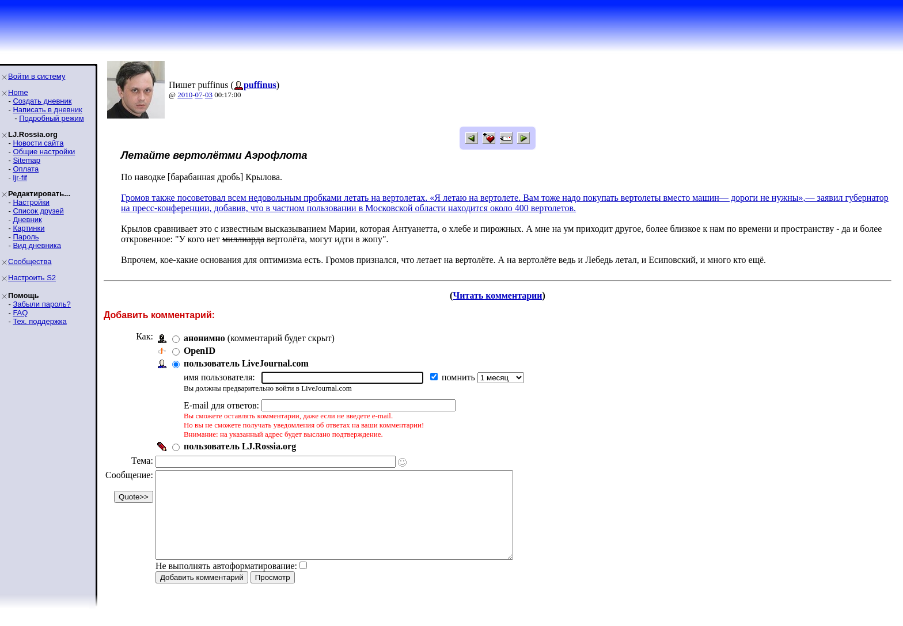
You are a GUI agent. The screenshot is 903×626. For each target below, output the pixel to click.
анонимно (204, 338)
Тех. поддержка (39, 321)
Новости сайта (38, 143)
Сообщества (30, 261)
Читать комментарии (497, 295)
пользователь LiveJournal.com (246, 363)
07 (199, 94)
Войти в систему (36, 76)
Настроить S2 (32, 277)
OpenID (199, 351)
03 (209, 94)
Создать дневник (42, 101)
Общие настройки (44, 151)
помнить (459, 377)
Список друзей (38, 211)
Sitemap (26, 160)
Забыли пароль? (41, 304)
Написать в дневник (47, 109)
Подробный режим (51, 118)
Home (18, 92)
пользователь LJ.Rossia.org (240, 446)
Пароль (26, 236)
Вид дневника (37, 245)
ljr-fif (20, 177)
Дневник (27, 219)
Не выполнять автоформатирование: (226, 583)
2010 (184, 94)
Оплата (26, 169)
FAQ (20, 312)
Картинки (28, 228)
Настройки (31, 202)
